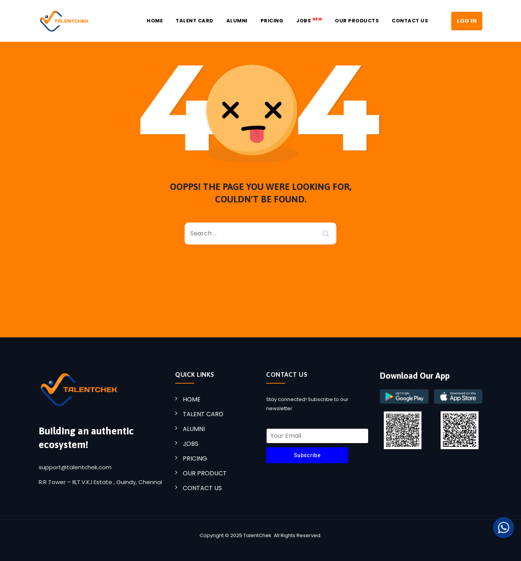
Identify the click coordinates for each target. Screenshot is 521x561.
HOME (192, 399)
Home (155, 20)
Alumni (237, 20)
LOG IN (467, 21)
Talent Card (194, 20)
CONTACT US (202, 488)
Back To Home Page (254, 271)
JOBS (309, 20)
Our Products (357, 20)
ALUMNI (194, 429)
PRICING (195, 458)
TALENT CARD (203, 414)
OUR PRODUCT (205, 473)
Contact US (410, 20)
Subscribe (307, 455)
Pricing (272, 20)
